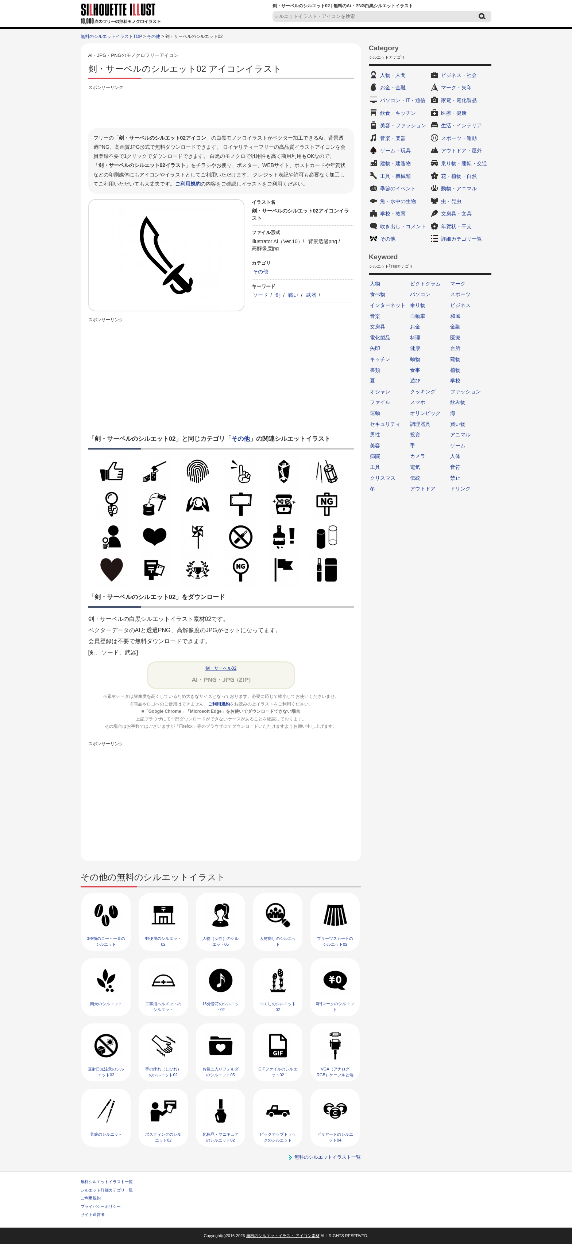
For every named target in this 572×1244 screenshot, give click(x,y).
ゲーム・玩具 (395, 150)
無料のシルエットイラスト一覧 (327, 1157)
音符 (455, 467)
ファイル (380, 402)
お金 (415, 327)
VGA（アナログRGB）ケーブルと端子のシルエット (335, 1074)
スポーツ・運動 (459, 138)
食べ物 (377, 294)
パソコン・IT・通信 (402, 100)
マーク (457, 284)
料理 (415, 338)
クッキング (423, 391)
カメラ (417, 456)
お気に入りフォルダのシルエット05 (220, 1072)
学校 (455, 381)
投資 (415, 435)
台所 (455, 348)
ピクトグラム (425, 284)
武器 (311, 295)
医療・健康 (454, 113)
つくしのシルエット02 (278, 1006)
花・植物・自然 (459, 176)
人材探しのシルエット (278, 941)
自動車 (417, 316)
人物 (375, 284)
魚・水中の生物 (398, 201)
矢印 (375, 348)
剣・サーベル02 (221, 668)
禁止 (455, 478)
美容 (375, 445)
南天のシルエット (106, 1004)
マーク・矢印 (456, 87)
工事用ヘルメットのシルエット (163, 1006)
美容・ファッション (403, 125)
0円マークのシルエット (335, 1006)
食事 (415, 370)
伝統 (415, 478)
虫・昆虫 (451, 201)
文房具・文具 (456, 214)
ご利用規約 (188, 184)
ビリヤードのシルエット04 (335, 1137)
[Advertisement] (221, 108)
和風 (455, 316)
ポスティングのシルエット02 (163, 1137)
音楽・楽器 (393, 138)
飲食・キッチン (398, 113)
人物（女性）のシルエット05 (220, 941)
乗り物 (417, 305)
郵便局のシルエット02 (163, 941)
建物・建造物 (395, 163)
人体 (455, 456)
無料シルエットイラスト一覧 (107, 1181)
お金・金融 (393, 87)
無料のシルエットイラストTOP (111, 36)
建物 (455, 359)
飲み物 (457, 402)
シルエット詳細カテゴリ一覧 (107, 1190)
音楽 (375, 316)
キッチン (380, 359)
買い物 (457, 424)
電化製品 (380, 338)
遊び (415, 381)
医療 (455, 338)
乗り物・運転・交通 (464, 163)
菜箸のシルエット (106, 1134)
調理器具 (420, 424)
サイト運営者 (93, 1214)
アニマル (460, 435)
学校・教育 (393, 214)
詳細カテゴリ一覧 (461, 239)
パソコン (420, 294)
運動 (375, 413)
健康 (415, 348)
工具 (375, 467)
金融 (455, 327)
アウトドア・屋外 (461, 150)
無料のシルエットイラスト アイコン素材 (283, 1235)
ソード (260, 295)
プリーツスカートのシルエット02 (335, 941)
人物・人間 (393, 75)
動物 (415, 359)
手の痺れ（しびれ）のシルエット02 (163, 1072)
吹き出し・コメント (403, 226)
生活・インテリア (461, 125)
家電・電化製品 (459, 100)
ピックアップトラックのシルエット (278, 1137)
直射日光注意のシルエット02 (106, 1072)
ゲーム (457, 445)
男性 (375, 435)
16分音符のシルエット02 (220, 1006)
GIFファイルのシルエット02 (277, 1072)
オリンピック (425, 413)
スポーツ (460, 294)
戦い (293, 295)
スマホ (417, 402)
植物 (455, 370)
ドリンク (460, 488)
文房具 (377, 327)
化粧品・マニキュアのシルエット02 (220, 1137)
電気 (415, 467)
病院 (375, 456)
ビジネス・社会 (459, 75)
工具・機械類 (395, 176)
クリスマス (382, 478)
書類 (375, 370)
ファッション (465, 391)
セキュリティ (385, 424)
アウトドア (423, 488)
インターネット (388, 305)
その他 (153, 36)
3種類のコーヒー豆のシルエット (106, 941)
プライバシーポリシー (101, 1206)
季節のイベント (398, 188)
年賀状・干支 (456, 226)
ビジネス (460, 305)
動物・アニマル (459, 188)
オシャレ (380, 391)
